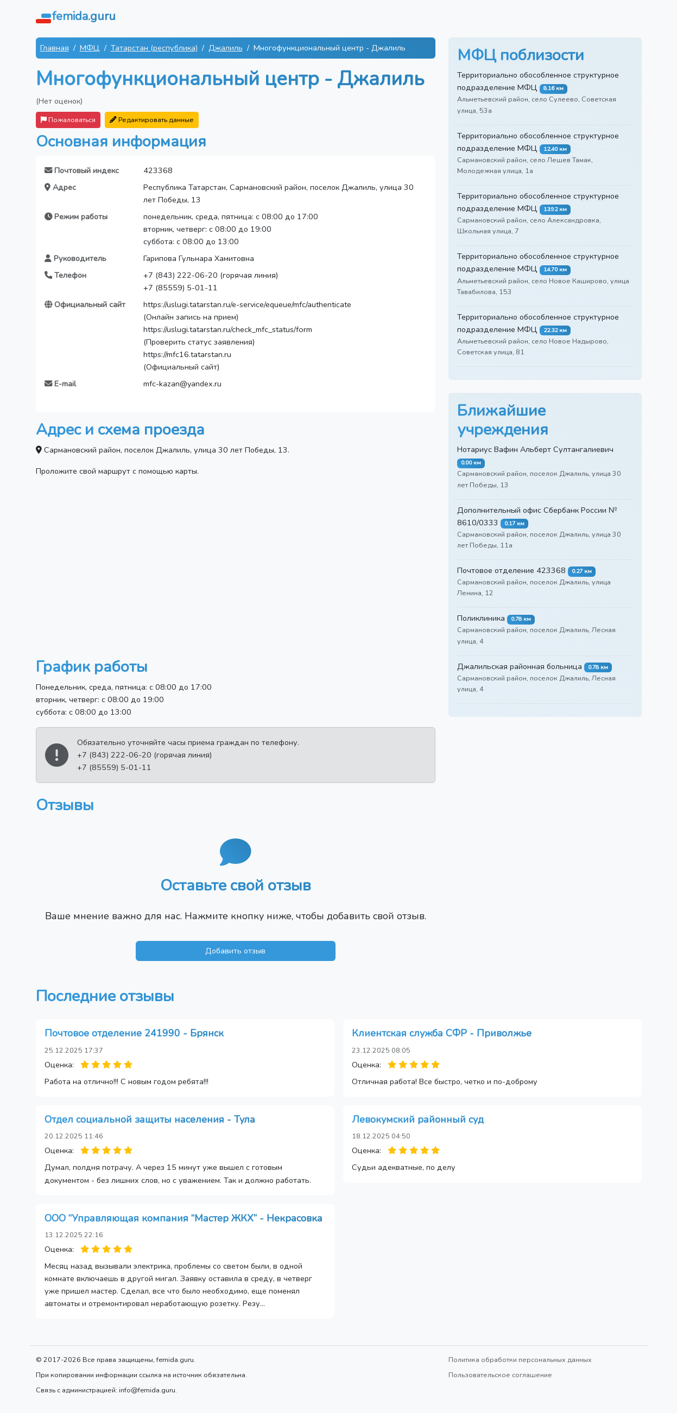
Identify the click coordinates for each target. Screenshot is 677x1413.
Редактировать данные (152, 119)
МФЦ (90, 47)
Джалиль (225, 47)
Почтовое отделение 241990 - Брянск (134, 1033)
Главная (54, 47)
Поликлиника (481, 618)
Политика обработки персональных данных (520, 1359)
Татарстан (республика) (154, 47)
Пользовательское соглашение (500, 1374)
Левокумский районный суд (418, 1119)
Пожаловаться (68, 119)
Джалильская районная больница (519, 666)
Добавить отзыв (235, 950)
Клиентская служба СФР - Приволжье (442, 1033)
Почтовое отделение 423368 (511, 570)
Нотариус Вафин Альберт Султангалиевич (535, 449)
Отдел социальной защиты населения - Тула (150, 1119)
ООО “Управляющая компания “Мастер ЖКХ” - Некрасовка (183, 1218)
